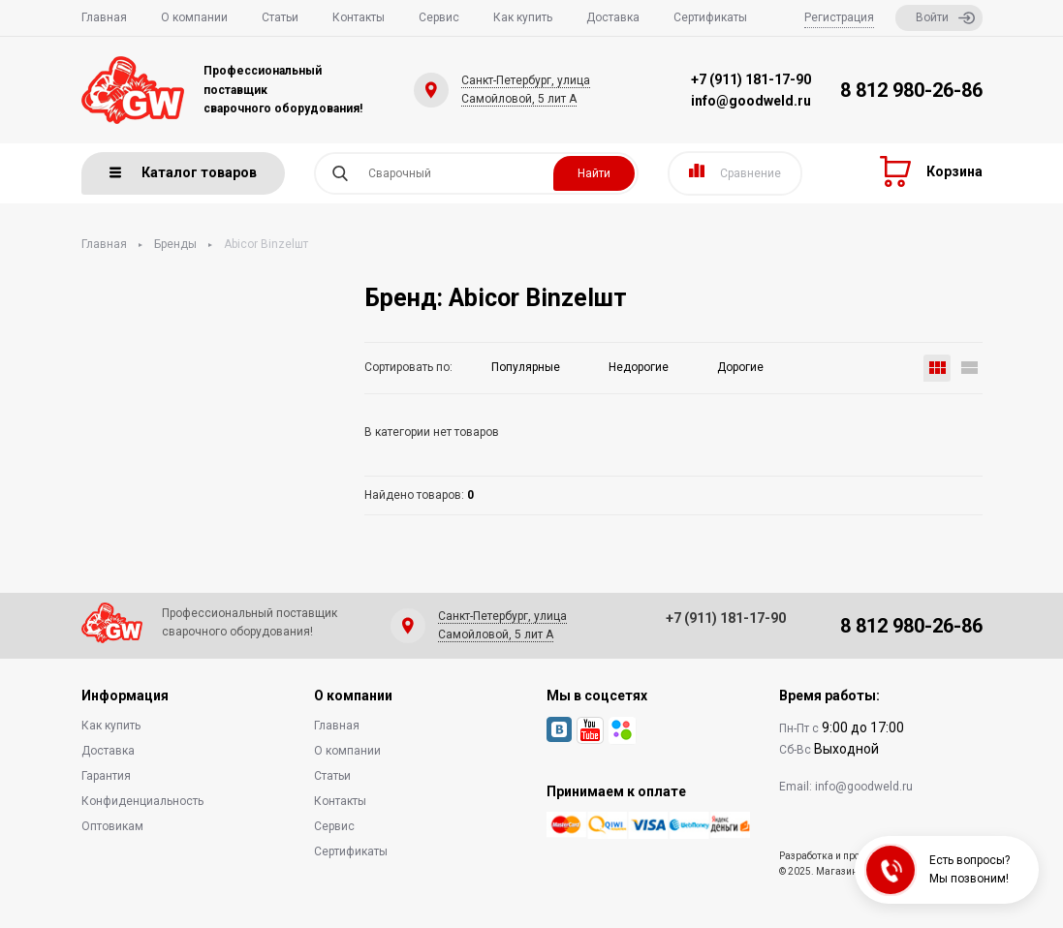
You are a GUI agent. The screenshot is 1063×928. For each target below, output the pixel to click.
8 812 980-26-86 (911, 90)
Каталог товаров (183, 172)
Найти (594, 173)
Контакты (358, 17)
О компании (194, 17)
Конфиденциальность (142, 801)
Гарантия (106, 776)
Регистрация (839, 17)
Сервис (439, 17)
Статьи (280, 17)
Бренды (175, 244)
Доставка (613, 17)
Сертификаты (710, 17)
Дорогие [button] (740, 367)
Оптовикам (112, 826)
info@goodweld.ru (751, 100)
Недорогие (639, 367)
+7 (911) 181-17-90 (751, 79)
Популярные (525, 367)
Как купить (522, 17)
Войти (945, 18)
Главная (104, 17)
